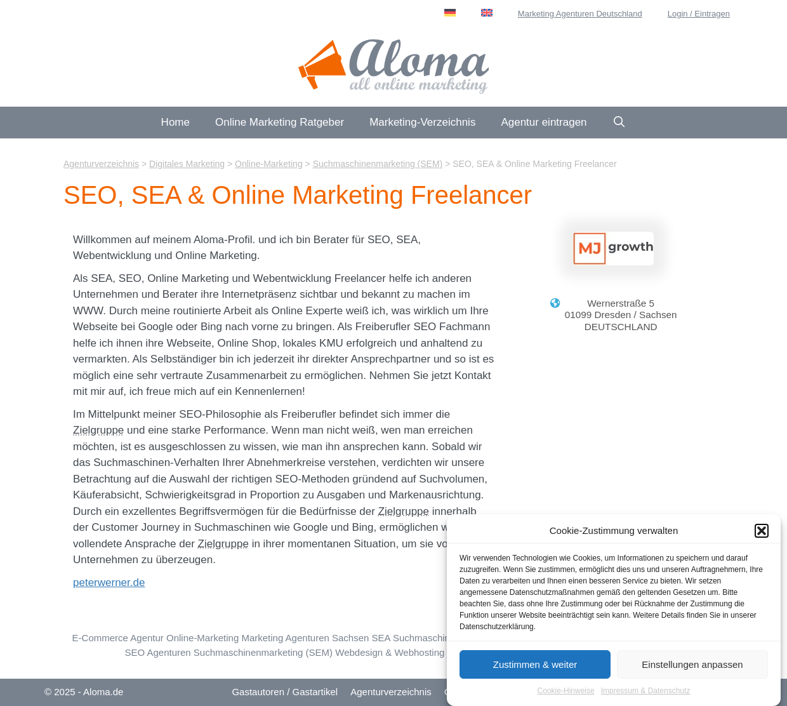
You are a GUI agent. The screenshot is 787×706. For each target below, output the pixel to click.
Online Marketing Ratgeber (279, 122)
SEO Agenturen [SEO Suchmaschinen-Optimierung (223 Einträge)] (157, 652)
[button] (761, 535)
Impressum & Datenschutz (646, 695)
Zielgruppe (98, 430)
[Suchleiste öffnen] (619, 122)
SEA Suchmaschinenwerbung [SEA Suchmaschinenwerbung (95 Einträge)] (435, 637)
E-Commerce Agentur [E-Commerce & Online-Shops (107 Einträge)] (118, 637)
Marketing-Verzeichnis (422, 122)
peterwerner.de (109, 582)
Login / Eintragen (699, 13)
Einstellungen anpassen (692, 668)
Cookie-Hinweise (566, 695)
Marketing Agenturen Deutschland (580, 13)
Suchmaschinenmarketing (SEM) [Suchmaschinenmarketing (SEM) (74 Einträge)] (263, 652)
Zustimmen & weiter (535, 668)
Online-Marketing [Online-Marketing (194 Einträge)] (202, 637)
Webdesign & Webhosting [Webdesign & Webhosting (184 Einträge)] (389, 652)
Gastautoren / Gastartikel (285, 691)
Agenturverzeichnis (391, 691)
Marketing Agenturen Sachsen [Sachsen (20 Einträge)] (305, 637)
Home (175, 122)
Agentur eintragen (543, 122)
